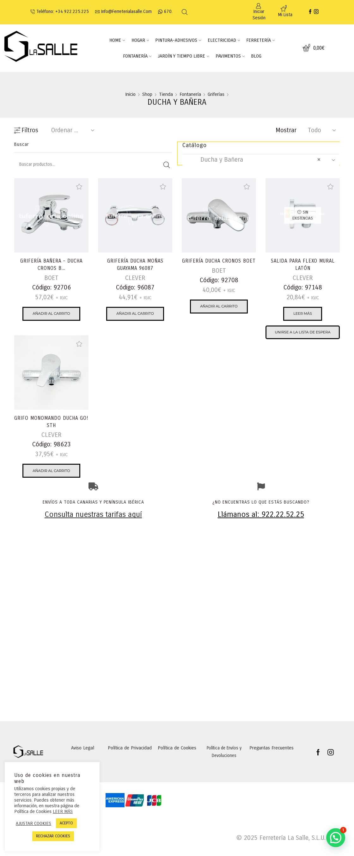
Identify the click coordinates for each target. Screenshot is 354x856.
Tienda (166, 94)
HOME (117, 40)
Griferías (216, 94)
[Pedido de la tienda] (71, 130)
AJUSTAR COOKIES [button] (33, 823)
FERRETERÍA (260, 40)
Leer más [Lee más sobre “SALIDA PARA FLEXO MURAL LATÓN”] (303, 314)
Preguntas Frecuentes (271, 757)
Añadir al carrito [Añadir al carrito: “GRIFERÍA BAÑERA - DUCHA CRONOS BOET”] (51, 314)
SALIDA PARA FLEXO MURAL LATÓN (302, 265)
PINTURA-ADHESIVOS (178, 40)
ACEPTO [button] (66, 823)
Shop (147, 94)
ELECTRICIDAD (224, 40)
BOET (51, 278)
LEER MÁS (63, 811)
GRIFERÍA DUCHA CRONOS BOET (219, 265)
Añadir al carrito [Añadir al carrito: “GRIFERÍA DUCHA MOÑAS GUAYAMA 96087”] (135, 314)
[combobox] (260, 160)
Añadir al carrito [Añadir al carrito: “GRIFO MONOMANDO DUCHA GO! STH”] (51, 471)
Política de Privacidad (130, 757)
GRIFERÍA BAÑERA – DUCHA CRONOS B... (51, 265)
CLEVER (135, 278)
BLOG (256, 56)
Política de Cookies (177, 757)
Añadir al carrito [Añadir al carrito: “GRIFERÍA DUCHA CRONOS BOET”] (219, 314)
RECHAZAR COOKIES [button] (53, 836)
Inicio (130, 94)
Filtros (26, 130)
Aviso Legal (82, 757)
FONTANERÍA (137, 56)
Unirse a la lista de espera (302, 334)
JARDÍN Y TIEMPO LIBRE (183, 56)
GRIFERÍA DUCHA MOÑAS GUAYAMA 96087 (135, 265)
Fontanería (190, 94)
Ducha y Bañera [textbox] (254, 160)
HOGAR (140, 40)
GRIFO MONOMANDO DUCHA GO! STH (51, 422)
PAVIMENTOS (230, 56)
